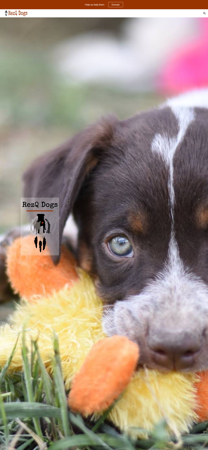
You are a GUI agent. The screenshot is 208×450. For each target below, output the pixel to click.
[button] (204, 13)
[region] (104, 4)
